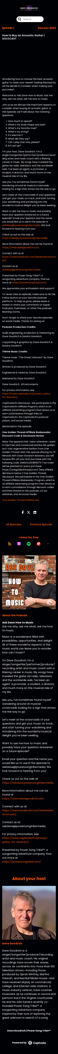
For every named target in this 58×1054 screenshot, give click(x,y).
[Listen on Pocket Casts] (39, 543)
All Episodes (13, 524)
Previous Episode (41, 524)
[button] (48, 543)
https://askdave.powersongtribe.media (24, 238)
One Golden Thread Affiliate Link (20, 500)
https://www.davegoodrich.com (20, 247)
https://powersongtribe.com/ (29, 282)
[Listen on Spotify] (29, 543)
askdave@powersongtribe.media (21, 225)
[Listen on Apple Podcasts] (19, 543)
